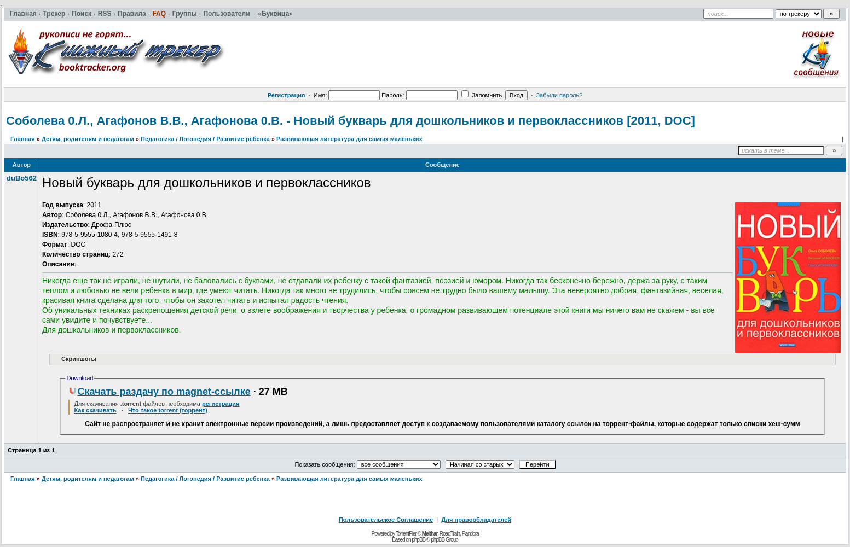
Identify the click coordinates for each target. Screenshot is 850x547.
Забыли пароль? (559, 95)
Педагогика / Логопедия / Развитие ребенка (205, 139)
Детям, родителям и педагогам (88, 139)
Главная (22, 139)
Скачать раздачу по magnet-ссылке (159, 391)
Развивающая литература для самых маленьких (349, 139)
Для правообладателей (476, 519)
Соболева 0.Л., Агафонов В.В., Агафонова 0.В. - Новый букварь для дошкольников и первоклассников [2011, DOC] (350, 120)
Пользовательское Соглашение (386, 519)
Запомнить (481, 95)
